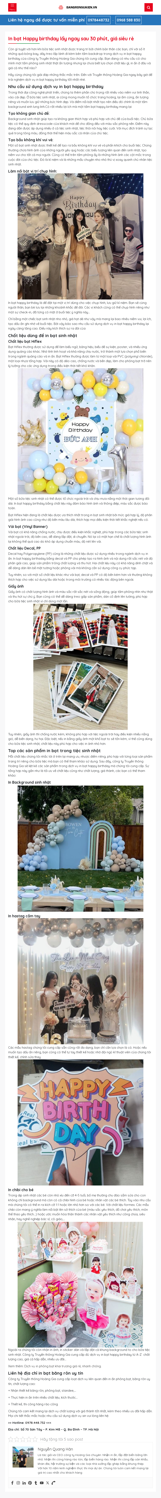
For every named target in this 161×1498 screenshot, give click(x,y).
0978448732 (98, 20)
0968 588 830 (128, 20)
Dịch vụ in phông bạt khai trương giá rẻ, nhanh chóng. (62, 1366)
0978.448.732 (35, 1423)
